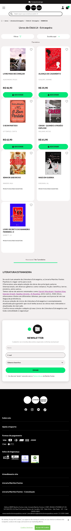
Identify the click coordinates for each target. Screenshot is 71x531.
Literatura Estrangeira (17, 21)
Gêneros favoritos (14, 362)
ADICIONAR (17, 95)
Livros (6, 21)
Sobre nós (6, 418)
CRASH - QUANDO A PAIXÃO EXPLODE (51, 127)
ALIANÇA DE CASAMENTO (50, 74)
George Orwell (9, 294)
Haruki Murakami (46, 291)
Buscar (11, 14)
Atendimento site (10, 474)
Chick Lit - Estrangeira (32, 21)
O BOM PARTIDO (10, 126)
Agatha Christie (23, 294)
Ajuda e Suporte (9, 427)
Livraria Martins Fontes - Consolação (18, 492)
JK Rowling (35, 294)
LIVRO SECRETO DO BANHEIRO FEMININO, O (16, 230)
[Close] (68, 522)
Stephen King (60, 291)
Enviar (35, 370)
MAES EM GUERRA (46, 177)
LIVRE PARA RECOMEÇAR (14, 74)
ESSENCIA (44, 21)
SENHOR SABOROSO (12, 177)
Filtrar (16, 36)
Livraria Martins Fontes (12, 483)
